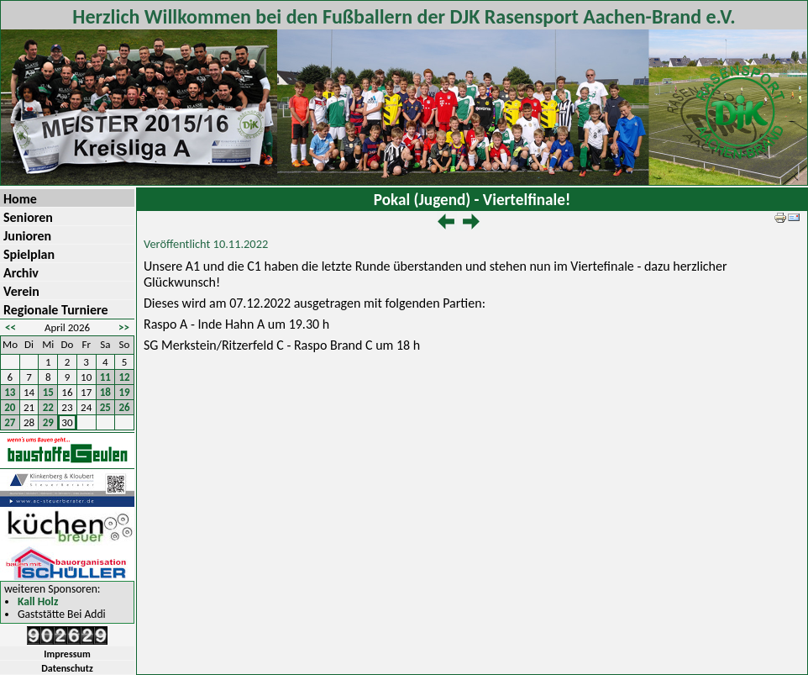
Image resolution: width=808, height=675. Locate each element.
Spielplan (29, 254)
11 (105, 377)
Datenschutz (67, 668)
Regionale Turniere (55, 310)
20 (9, 407)
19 (124, 392)
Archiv (21, 273)
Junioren (27, 236)
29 (48, 422)
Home (20, 199)
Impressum (67, 654)
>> (123, 327)
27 (9, 422)
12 (124, 377)
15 (48, 392)
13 (9, 392)
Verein (21, 291)
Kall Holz (38, 602)
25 (105, 407)
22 (48, 407)
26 (124, 407)
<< (10, 327)
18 (105, 392)
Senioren (28, 217)
